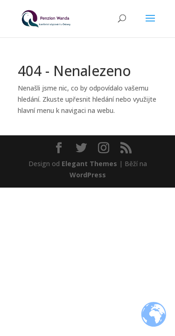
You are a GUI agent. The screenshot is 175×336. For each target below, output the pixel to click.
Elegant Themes (89, 163)
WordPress (88, 174)
